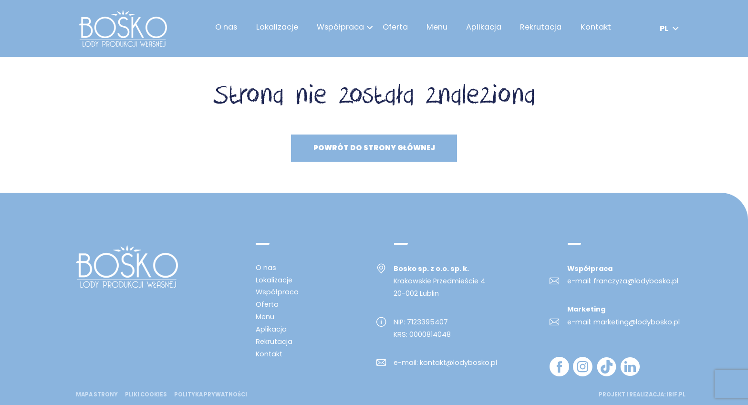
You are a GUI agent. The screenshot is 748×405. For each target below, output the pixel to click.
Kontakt (597, 28)
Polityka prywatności (210, 395)
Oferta (397, 28)
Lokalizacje (279, 28)
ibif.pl (676, 394)
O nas (228, 28)
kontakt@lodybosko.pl (458, 362)
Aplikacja (485, 28)
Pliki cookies (146, 395)
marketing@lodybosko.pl (636, 322)
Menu (438, 28)
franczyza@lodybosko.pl (635, 281)
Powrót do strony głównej (374, 148)
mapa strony (97, 395)
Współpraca (342, 28)
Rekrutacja (543, 28)
